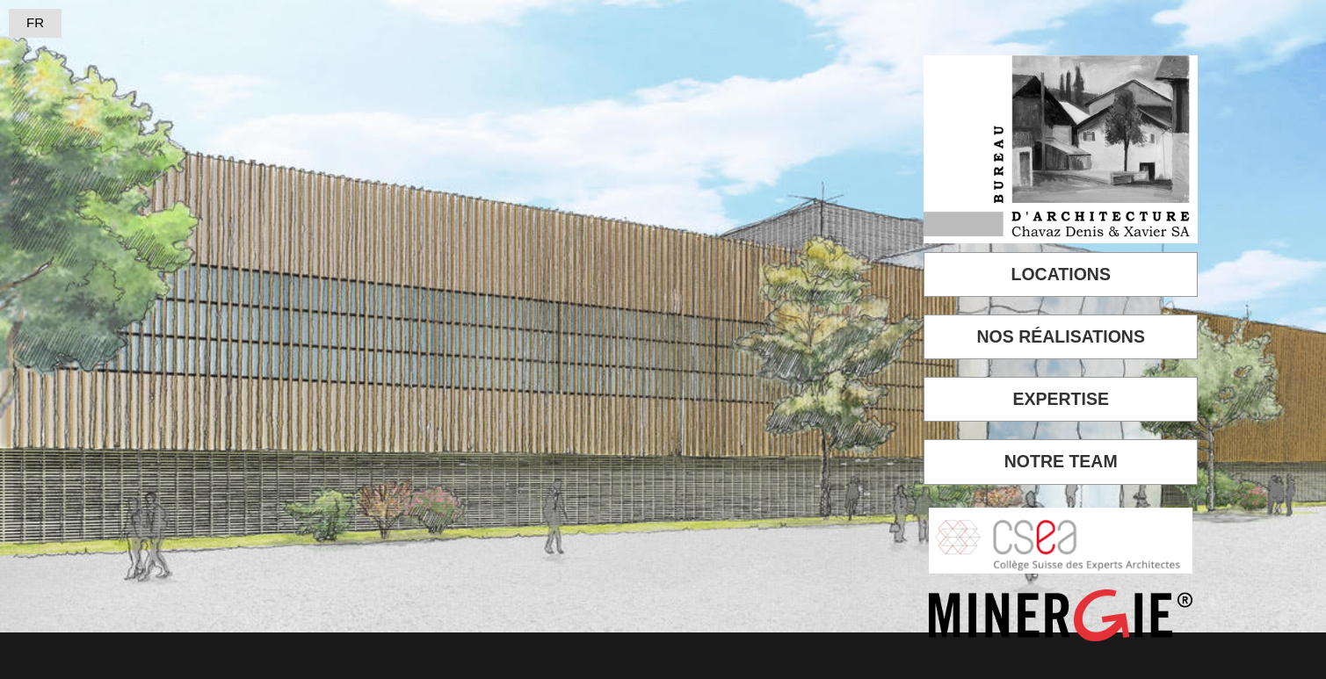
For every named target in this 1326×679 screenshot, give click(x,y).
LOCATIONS (1061, 274)
